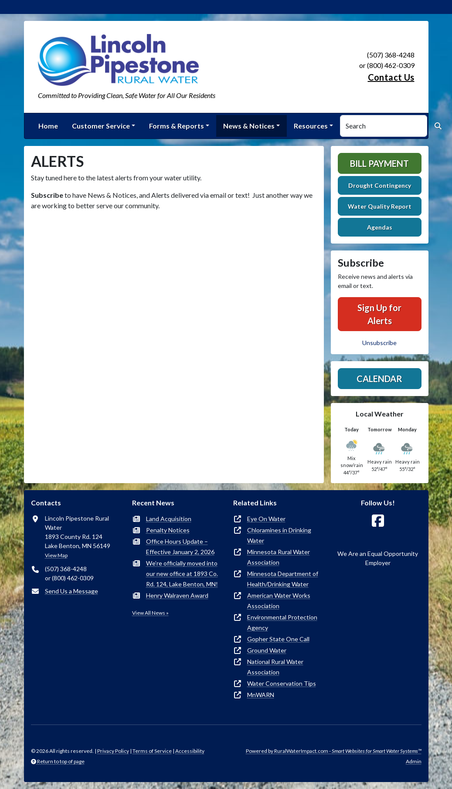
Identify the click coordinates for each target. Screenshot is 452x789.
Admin (413, 761)
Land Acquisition (168, 518)
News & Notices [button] (249, 126)
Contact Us (391, 77)
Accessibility (189, 751)
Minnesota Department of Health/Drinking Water (282, 579)
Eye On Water (266, 518)
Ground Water (266, 650)
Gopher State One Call (278, 639)
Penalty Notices (168, 530)
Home (48, 126)
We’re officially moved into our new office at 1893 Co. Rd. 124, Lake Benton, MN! (182, 573)
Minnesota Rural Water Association (278, 557)
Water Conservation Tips (281, 683)
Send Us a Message (71, 591)
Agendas (379, 227)
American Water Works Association (278, 601)
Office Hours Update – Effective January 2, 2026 (180, 546)
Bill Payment (379, 163)
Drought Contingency (379, 185)
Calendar (379, 378)
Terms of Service (152, 751)
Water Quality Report (379, 206)
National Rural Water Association (275, 667)
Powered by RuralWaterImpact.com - (333, 751)
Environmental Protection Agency (282, 622)
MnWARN (260, 694)
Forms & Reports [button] (176, 126)
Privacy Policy (113, 751)
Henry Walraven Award (177, 595)
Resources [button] (311, 126)
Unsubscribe (379, 342)
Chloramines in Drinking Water (279, 535)
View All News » (150, 613)
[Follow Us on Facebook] (378, 521)
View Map (56, 555)
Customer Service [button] (101, 126)
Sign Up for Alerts (379, 314)
